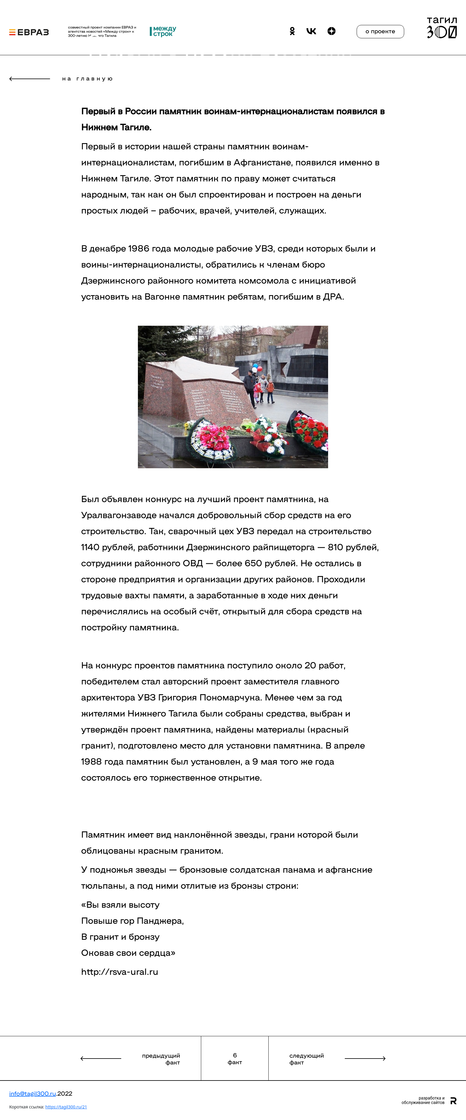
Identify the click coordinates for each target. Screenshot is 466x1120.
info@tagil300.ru (32, 1093)
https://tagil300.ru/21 (66, 1107)
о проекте (380, 30)
